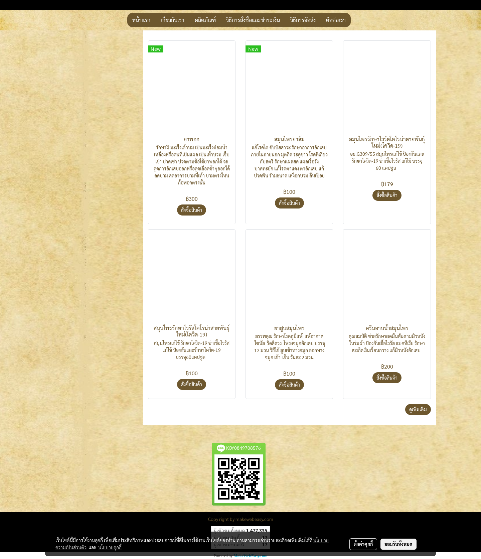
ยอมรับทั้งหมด (398, 544)
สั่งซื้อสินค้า (191, 210)
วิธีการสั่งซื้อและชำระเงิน (253, 19)
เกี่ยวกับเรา (172, 19)
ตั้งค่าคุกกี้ (363, 544)
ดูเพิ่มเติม (418, 409)
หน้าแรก (141, 19)
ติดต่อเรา (336, 19)
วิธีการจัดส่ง (303, 19)
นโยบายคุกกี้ (110, 547)
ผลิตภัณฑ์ (205, 19)
